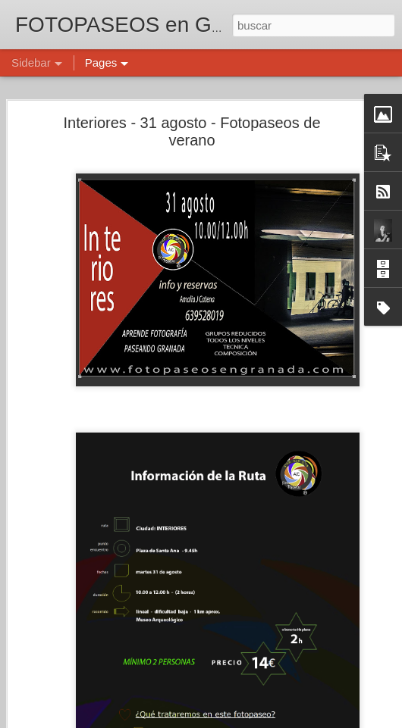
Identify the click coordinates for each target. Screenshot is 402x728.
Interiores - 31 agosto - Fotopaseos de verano (191, 131)
